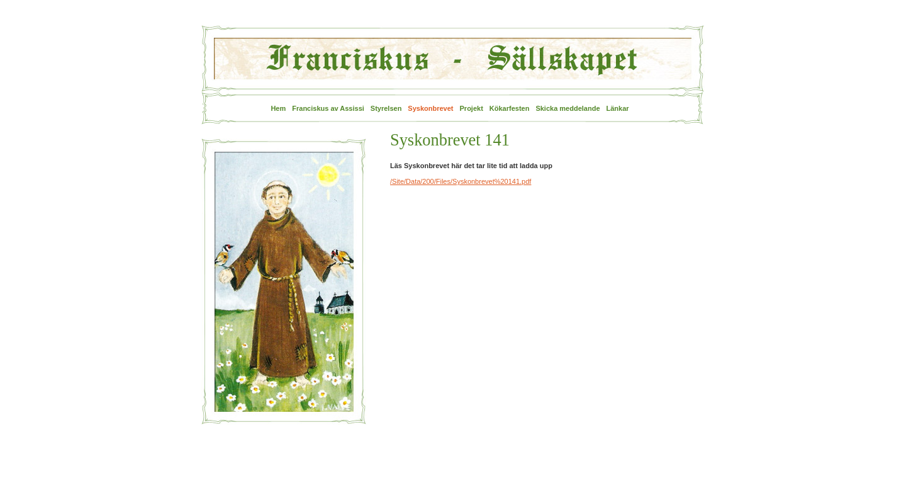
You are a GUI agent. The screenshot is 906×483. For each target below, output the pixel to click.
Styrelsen (386, 108)
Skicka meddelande (567, 108)
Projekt (471, 108)
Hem (278, 108)
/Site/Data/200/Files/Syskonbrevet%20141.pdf (460, 181)
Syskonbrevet (430, 108)
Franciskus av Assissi (328, 108)
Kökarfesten (509, 108)
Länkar (618, 108)
